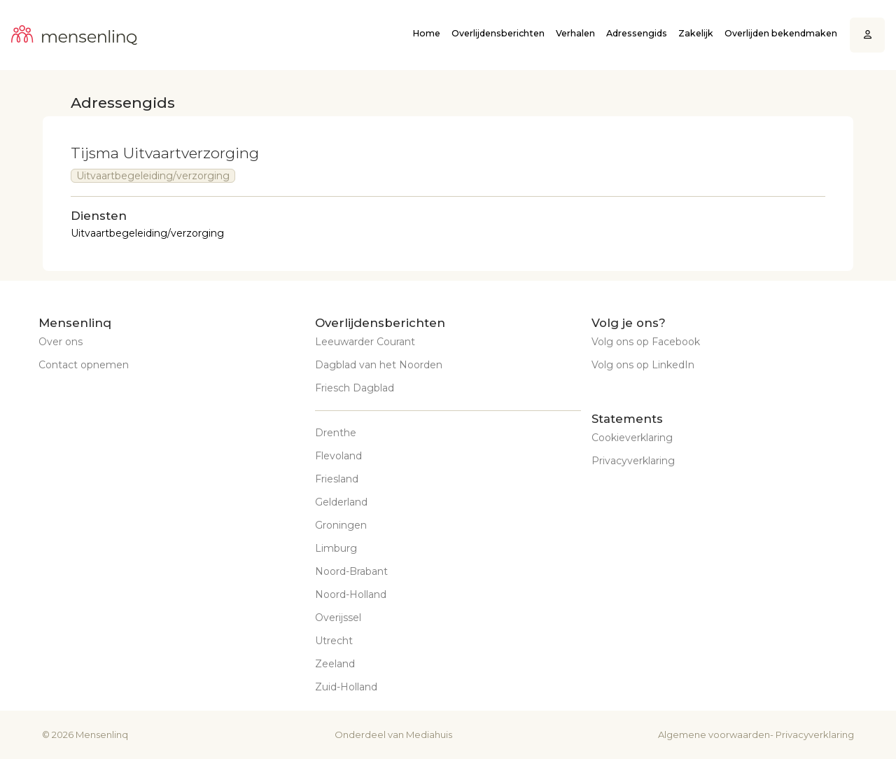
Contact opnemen (83, 364)
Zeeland (335, 663)
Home (426, 33)
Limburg (336, 548)
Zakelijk (695, 33)
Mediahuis (429, 734)
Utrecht (334, 640)
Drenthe (335, 432)
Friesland (336, 479)
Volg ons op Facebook (646, 341)
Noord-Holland (350, 594)
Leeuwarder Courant (365, 341)
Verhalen (575, 33)
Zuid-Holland (346, 687)
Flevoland (338, 456)
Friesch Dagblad (354, 388)
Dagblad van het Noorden (378, 364)
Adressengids (636, 33)
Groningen (341, 525)
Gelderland (341, 502)
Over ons (60, 341)
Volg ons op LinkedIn (643, 364)
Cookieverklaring (632, 437)
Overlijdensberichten (498, 33)
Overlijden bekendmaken (780, 33)
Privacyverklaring (633, 460)
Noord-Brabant (351, 571)
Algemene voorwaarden (714, 734)
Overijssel (338, 617)
